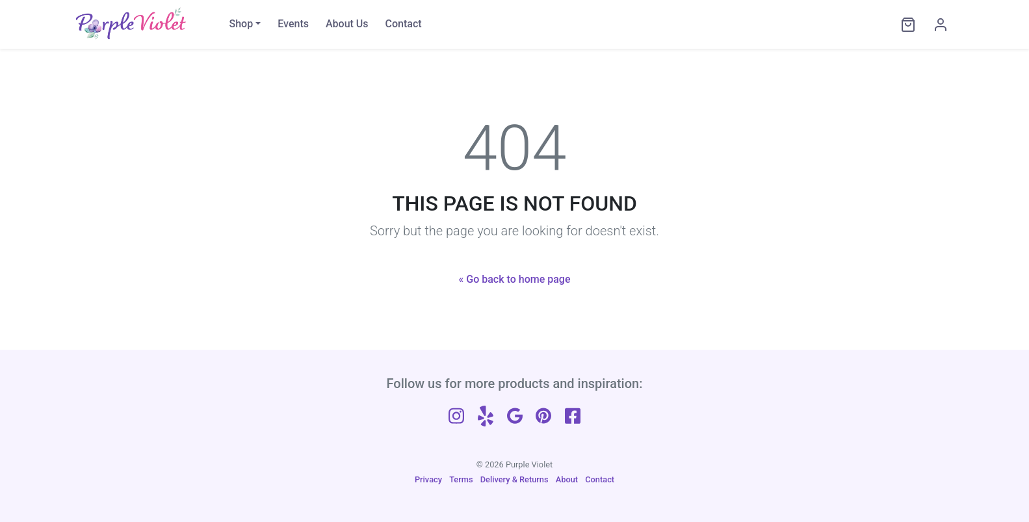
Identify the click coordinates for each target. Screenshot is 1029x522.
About (567, 479)
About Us (347, 24)
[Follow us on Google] (515, 414)
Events (293, 24)
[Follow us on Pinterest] (543, 414)
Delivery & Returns (514, 479)
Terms (461, 479)
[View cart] (905, 24)
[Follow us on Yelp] (485, 414)
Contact (403, 24)
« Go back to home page (515, 279)
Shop (241, 24)
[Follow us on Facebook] (572, 414)
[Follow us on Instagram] (456, 414)
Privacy (428, 479)
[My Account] (937, 24)
